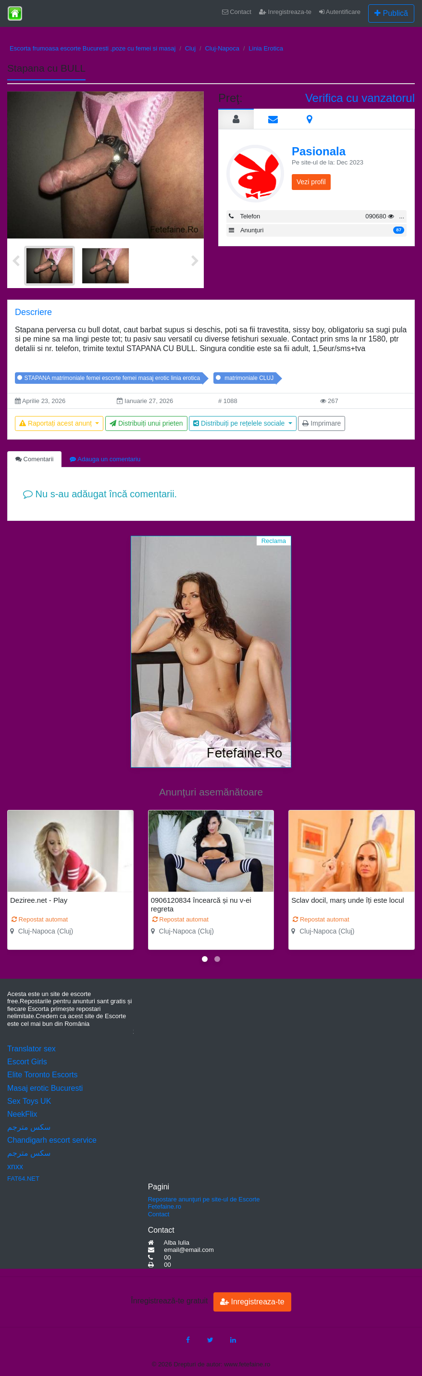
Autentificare (339, 11)
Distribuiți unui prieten (146, 423)
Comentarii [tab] (34, 459)
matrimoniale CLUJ (248, 378)
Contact (236, 11)
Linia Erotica (265, 48)
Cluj (190, 48)
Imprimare (321, 423)
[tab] (236, 119)
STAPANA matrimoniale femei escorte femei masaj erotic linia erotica (112, 378)
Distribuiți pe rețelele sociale (239, 423)
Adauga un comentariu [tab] (105, 459)
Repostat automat (40, 919)
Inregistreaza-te (285, 11)
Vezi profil (311, 182)
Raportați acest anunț (56, 423)
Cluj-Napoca (222, 48)
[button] (205, 959)
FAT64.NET (23, 1178)
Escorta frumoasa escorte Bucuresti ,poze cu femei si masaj (92, 48)
